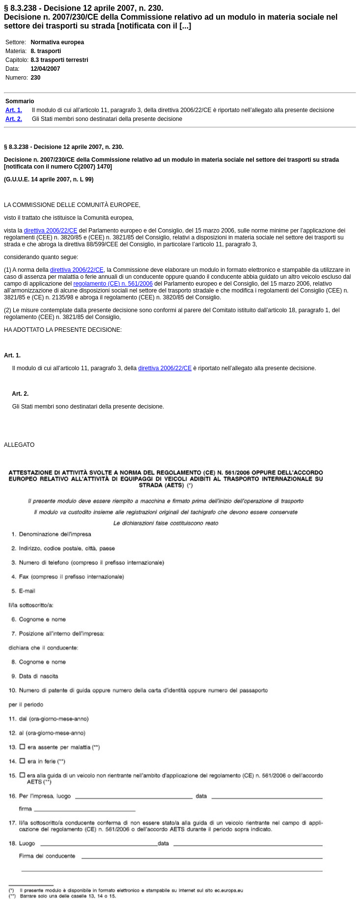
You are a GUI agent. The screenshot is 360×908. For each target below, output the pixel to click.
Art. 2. (16, 393)
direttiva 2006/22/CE (51, 230)
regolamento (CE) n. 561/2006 (112, 283)
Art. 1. (12, 355)
